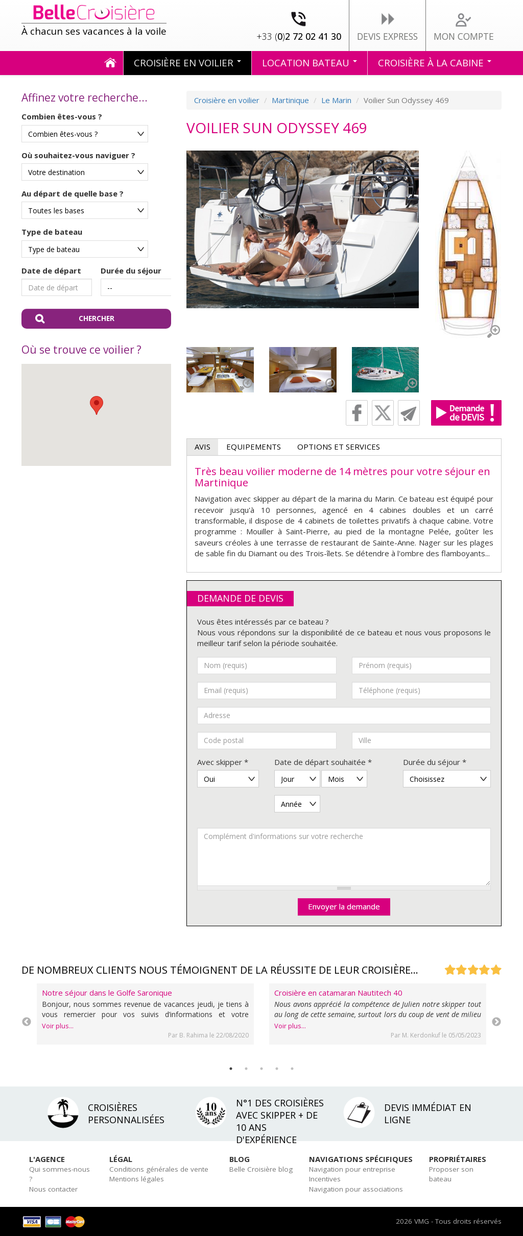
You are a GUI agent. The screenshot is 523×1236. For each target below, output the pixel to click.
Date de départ (51, 270)
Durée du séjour (131, 270)
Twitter (383, 413)
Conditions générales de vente (158, 1169)
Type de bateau (51, 232)
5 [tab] (292, 1069)
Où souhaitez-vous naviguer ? (78, 155)
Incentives (325, 1178)
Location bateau (309, 62)
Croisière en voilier (187, 62)
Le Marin (336, 100)
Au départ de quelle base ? (72, 193)
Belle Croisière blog (261, 1169)
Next (496, 1022)
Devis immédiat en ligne (427, 1113)
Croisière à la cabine (434, 62)
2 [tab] (246, 1069)
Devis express (387, 36)
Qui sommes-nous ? (59, 1174)
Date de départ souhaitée (323, 762)
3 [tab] (261, 1069)
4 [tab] (277, 1069)
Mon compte (464, 36)
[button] (96, 405)
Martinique (290, 100)
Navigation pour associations (356, 1189)
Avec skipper (222, 762)
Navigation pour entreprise (352, 1169)
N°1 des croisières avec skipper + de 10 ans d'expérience (280, 1121)
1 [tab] (231, 1069)
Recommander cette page (409, 413)
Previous (26, 1022)
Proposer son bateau (451, 1174)
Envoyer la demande (344, 906)
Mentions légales (136, 1178)
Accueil (110, 63)
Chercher (96, 318)
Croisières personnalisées (126, 1113)
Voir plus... (58, 1026)
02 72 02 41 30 (298, 36)
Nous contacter (53, 1189)
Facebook (357, 413)
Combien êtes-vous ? (61, 116)
